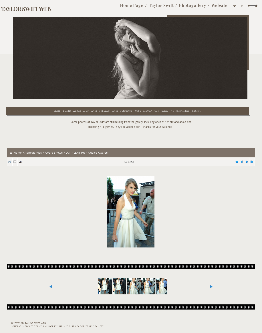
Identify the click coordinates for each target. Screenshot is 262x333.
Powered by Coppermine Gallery (87, 323)
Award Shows (60, 144)
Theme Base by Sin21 (54, 323)
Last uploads (71, 98)
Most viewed (113, 98)
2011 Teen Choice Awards (97, 144)
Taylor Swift (136, 7)
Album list (51, 98)
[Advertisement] (131, 129)
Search (167, 98)
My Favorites (150, 98)
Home (28, 98)
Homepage (19, 323)
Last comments (93, 98)
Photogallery (167, 7)
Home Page (107, 7)
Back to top (34, 323)
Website (195, 7)
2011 (75, 144)
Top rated (132, 98)
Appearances (40, 144)
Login (37, 98)
